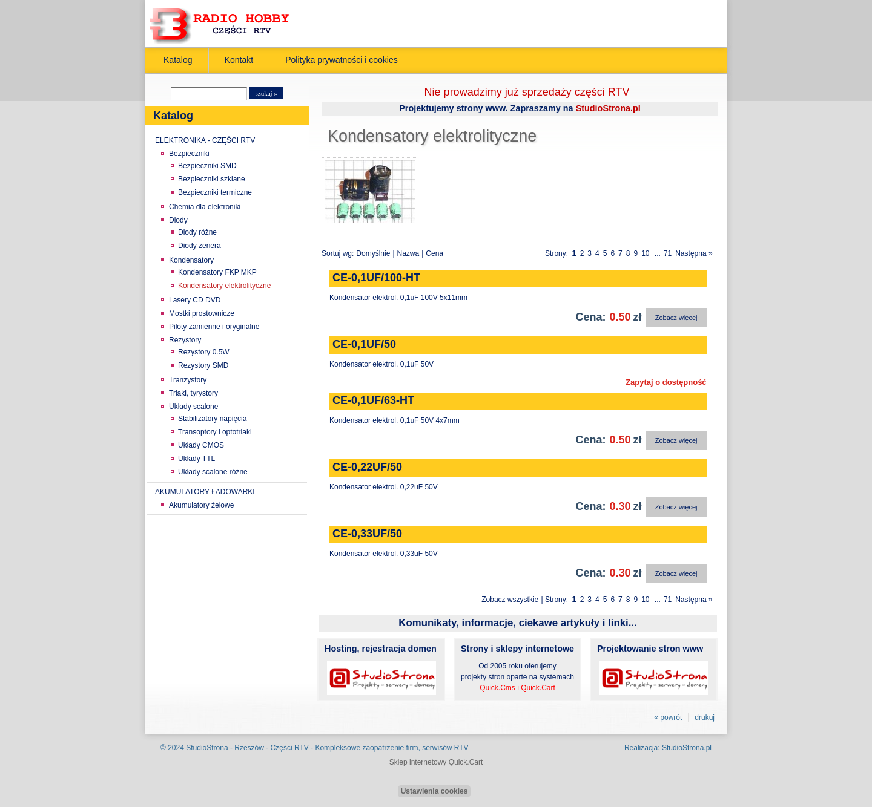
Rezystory (185, 340)
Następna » (693, 253)
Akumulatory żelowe (201, 505)
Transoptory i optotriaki (215, 432)
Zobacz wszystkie (509, 599)
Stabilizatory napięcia (212, 418)
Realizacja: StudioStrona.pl (668, 747)
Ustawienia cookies (434, 791)
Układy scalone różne (213, 472)
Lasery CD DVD (194, 300)
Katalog (178, 60)
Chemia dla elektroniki (204, 207)
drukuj (705, 717)
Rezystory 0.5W (204, 352)
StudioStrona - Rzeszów (226, 747)
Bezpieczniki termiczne (215, 192)
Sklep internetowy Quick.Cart (436, 762)
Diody (178, 220)
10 (645, 253)
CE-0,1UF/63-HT (373, 400)
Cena (434, 253)
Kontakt (239, 60)
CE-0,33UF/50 (367, 534)
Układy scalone (193, 406)
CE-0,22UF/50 (367, 467)
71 (668, 253)
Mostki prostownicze (201, 313)
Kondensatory (191, 260)
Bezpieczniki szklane (211, 179)
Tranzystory (187, 380)
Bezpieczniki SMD (207, 166)
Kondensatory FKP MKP (217, 272)
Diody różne (197, 232)
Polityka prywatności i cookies (341, 60)
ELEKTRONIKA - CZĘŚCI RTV (205, 140)
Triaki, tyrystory (193, 393)
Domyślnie (373, 253)
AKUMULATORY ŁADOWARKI (205, 492)
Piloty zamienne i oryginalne (214, 326)
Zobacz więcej (676, 317)
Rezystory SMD (203, 365)
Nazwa (408, 253)
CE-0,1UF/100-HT (376, 278)
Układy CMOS (201, 445)
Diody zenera (199, 245)
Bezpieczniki (189, 153)
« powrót (668, 717)
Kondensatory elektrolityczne (224, 285)
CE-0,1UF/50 (364, 344)
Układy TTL (196, 458)
